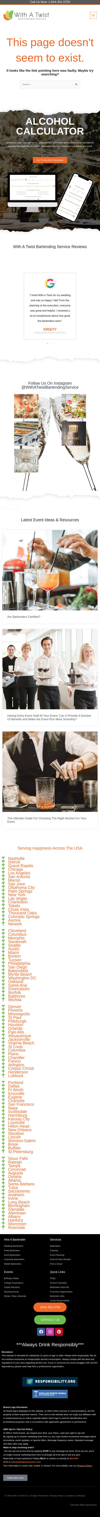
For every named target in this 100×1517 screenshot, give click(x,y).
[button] (47, 343)
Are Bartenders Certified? (23, 616)
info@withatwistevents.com (26, 1462)
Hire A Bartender (14, 1239)
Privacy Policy (84, 1465)
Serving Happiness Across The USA (50, 848)
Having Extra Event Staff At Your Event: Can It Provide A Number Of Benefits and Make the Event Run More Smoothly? (49, 717)
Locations (70, 1495)
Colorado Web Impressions (83, 1505)
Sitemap (81, 1495)
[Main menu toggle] (93, 15)
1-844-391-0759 (59, 2)
